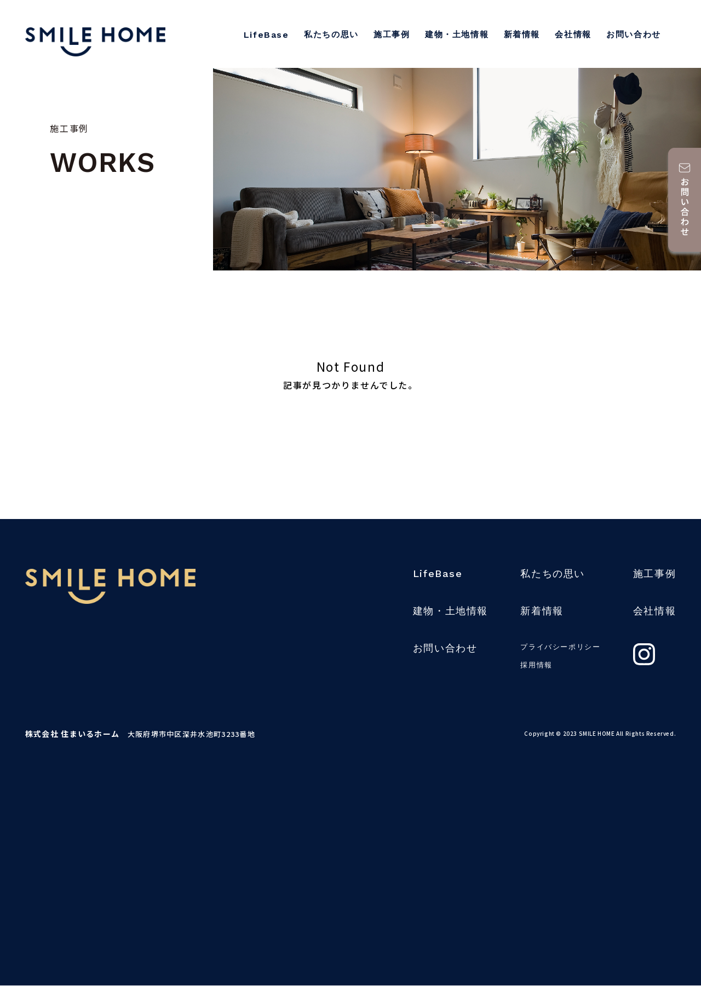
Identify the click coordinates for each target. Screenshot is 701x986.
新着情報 (522, 34)
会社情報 (573, 34)
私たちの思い (331, 34)
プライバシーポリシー (560, 646)
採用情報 (536, 664)
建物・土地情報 (457, 34)
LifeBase (266, 35)
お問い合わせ (633, 34)
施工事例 (392, 34)
